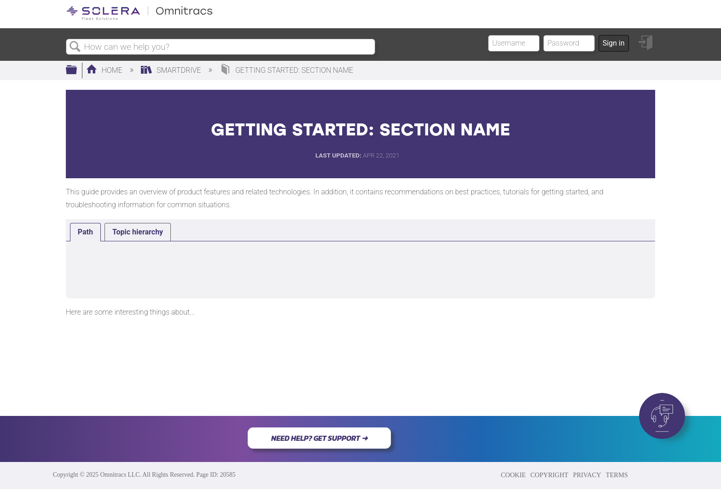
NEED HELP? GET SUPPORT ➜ (319, 438)
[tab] (85, 232)
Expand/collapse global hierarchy (77, 70)
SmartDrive (172, 70)
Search (75, 47)
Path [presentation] (85, 232)
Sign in (614, 43)
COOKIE (513, 475)
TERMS (617, 475)
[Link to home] (139, 18)
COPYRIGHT (549, 475)
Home (105, 70)
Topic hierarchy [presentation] (137, 232)
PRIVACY (587, 475)
